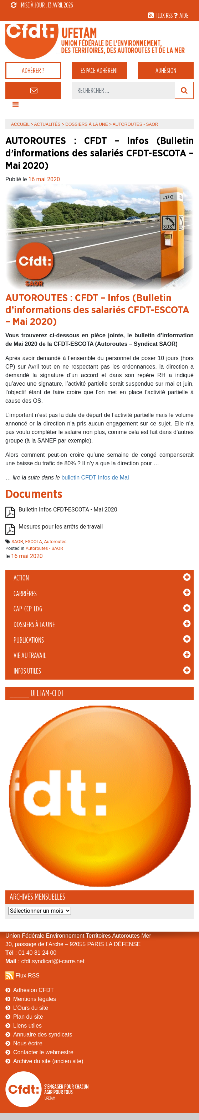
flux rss (164, 15)
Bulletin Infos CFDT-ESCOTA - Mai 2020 (68, 509)
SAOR (17, 541)
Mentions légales (34, 999)
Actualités (47, 124)
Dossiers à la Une (34, 624)
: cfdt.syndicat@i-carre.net (45, 961)
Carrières (25, 593)
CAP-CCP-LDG (28, 609)
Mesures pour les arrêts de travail (61, 526)
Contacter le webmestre (43, 1052)
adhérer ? (33, 70)
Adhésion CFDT (33, 990)
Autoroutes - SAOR (44, 548)
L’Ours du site (30, 1008)
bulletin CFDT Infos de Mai (95, 478)
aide (183, 15)
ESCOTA (33, 541)
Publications (29, 640)
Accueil (20, 124)
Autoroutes (55, 541)
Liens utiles (27, 1026)
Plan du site (28, 1017)
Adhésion (165, 70)
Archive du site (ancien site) (48, 1061)
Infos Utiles (27, 671)
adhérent (99, 70)
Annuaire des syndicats (42, 1034)
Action (21, 578)
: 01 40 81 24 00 (30, 953)
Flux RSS (27, 975)
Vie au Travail (30, 655)
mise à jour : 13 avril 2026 (42, 5)
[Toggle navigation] (15, 106)
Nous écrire (27, 1043)
